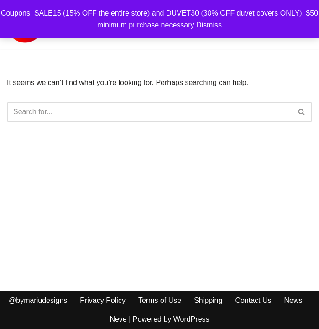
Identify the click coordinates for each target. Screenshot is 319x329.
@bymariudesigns (38, 300)
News (293, 300)
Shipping (208, 300)
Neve (118, 319)
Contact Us (253, 300)
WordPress (191, 319)
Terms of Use (159, 300)
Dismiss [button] (209, 25)
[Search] (149, 112)
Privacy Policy (103, 300)
